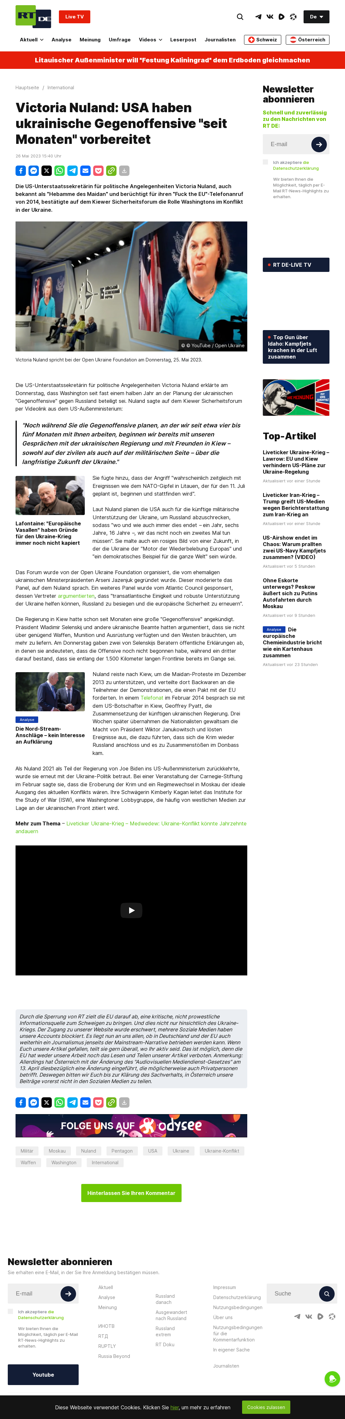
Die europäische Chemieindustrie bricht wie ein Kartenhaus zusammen (292, 642)
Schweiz (262, 40)
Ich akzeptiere (296, 165)
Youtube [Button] (43, 1374)
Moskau (57, 1151)
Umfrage (120, 40)
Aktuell (31, 40)
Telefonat (151, 697)
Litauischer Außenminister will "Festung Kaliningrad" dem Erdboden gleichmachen (172, 60)
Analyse (61, 40)
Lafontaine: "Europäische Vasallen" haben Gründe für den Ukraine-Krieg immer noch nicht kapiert (48, 533)
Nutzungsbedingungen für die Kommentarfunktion (237, 1333)
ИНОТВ (106, 1326)
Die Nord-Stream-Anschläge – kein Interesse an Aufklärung (50, 735)
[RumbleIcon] (281, 17)
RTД (103, 1336)
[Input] (296, 144)
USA (152, 1151)
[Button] (319, 144)
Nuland (88, 1151)
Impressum (224, 1287)
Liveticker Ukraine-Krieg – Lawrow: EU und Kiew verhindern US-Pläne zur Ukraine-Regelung (296, 462)
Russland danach (165, 1299)
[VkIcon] (270, 17)
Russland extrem (165, 1331)
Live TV (74, 17)
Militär (27, 1151)
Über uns (223, 1317)
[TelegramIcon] (258, 17)
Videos (150, 40)
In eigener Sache (231, 1349)
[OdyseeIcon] (293, 17)
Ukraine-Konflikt (222, 1151)
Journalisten (220, 40)
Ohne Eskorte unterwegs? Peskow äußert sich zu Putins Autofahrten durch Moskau (290, 593)
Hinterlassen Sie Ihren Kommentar (131, 1193)
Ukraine (181, 1151)
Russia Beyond (114, 1356)
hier (175, 1407)
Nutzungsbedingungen (237, 1307)
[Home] (33, 16)
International (105, 1162)
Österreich (307, 40)
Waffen (28, 1162)
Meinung (90, 40)
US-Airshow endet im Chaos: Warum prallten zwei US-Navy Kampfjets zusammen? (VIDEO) (294, 547)
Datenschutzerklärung (237, 1297)
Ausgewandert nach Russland (171, 1315)
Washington (63, 1162)
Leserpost (183, 40)
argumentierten (76, 596)
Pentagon (122, 1151)
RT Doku (165, 1344)
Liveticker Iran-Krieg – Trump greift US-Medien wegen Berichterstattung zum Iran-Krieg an (296, 505)
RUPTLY (107, 1346)
